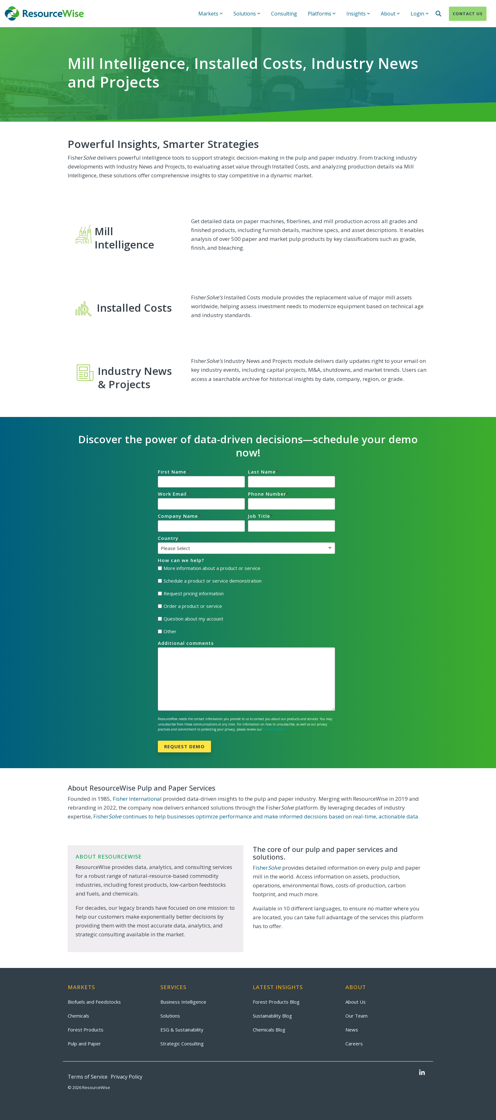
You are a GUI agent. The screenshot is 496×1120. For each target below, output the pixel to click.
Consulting (284, 13)
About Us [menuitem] (355, 1002)
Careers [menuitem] (354, 1043)
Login (420, 13)
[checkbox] (246, 600)
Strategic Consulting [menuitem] (182, 1043)
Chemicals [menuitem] (78, 1016)
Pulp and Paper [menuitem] (84, 1043)
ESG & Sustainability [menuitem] (181, 1029)
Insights (358, 13)
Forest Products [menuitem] (85, 1029)
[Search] (438, 14)
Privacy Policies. (274, 729)
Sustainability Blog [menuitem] (272, 1016)
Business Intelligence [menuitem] (183, 1002)
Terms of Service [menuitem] (88, 1076)
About (390, 13)
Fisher (267, 867)
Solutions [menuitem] (170, 1016)
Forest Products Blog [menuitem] (276, 1002)
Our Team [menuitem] (356, 1016)
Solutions (246, 13)
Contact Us (468, 13)
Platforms (322, 13)
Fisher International (137, 798)
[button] (422, 1072)
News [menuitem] (351, 1029)
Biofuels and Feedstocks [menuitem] (94, 1002)
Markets (210, 13)
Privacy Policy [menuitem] (126, 1076)
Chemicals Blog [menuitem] (269, 1029)
